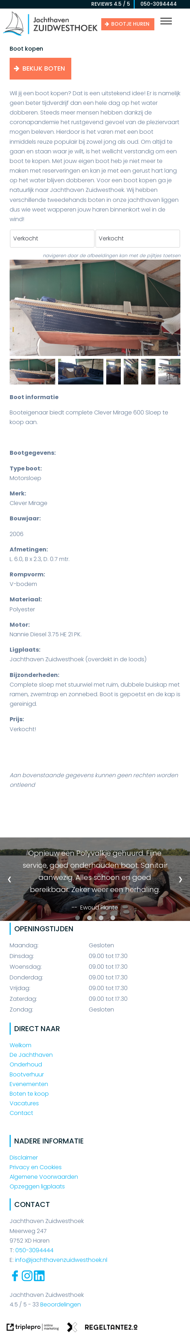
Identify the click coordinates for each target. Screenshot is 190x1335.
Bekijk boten (43, 68)
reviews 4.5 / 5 (110, 3)
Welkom (20, 1045)
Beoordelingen (60, 1304)
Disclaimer (24, 1157)
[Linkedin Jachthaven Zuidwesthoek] (39, 1279)
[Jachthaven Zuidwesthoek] (50, 35)
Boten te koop (29, 1094)
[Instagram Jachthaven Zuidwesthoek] (27, 1279)
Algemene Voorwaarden (44, 1177)
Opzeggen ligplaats (37, 1186)
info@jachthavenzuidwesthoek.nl (61, 1260)
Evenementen (29, 1084)
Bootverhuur (27, 1074)
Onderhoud (26, 1064)
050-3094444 (156, 3)
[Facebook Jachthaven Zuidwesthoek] (15, 1279)
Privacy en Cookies (36, 1167)
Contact (21, 1113)
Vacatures (24, 1103)
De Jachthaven (31, 1055)
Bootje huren (130, 23)
